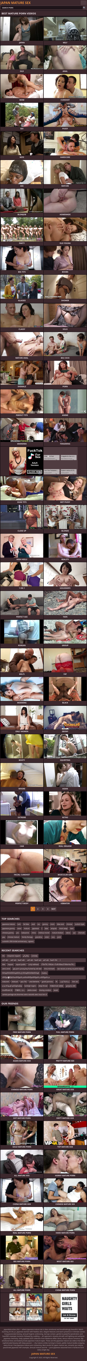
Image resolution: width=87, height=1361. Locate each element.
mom (52, 924)
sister (47, 937)
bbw (46, 928)
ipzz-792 (24, 981)
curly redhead (33, 964)
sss (38, 924)
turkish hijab (79, 924)
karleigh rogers (30, 986)
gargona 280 (70, 986)
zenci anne (6, 969)
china (34, 933)
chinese (69, 924)
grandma (38, 937)
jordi (59, 937)
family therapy (27, 937)
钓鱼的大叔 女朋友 (56, 986)
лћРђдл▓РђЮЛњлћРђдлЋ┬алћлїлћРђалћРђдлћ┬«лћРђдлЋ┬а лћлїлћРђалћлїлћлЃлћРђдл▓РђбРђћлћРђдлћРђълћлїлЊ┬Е (26, 977)
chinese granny (8, 933)
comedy (34, 956)
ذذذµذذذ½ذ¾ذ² (64, 981)
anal (33, 924)
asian (19, 928)
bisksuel (15, 981)
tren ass (75, 981)
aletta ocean (32, 990)
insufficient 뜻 (7, 990)
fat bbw (26, 924)
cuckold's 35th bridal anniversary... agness (18, 941)
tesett (56, 990)
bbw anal (60, 924)
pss (17, 933)
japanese (35, 928)
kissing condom (45, 990)
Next (53, 909)
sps (74, 933)
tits (3, 956)
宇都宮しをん (20, 990)
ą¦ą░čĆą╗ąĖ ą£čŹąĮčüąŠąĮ (12, 986)
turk (19, 924)
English (84, 2)
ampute (54, 928)
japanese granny (8, 928)
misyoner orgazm (13, 956)
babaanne (25, 933)
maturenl (5, 981)
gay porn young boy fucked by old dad (27, 969)
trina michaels (49, 969)
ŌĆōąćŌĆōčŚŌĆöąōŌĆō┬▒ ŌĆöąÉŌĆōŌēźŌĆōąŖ (20, 973)
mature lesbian (57, 933)
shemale (81, 933)
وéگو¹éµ (26, 956)
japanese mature (8, 924)
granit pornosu (47, 981)
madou (44, 973)
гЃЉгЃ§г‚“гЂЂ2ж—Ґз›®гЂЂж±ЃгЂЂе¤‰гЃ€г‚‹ (58, 964)
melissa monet (44, 933)
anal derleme (34, 981)
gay (3, 937)
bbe (3, 964)
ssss (53, 937)
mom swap (63, 928)
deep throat (43, 986)
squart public (21, 964)
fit (56, 981)
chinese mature (13, 937)
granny (45, 924)
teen (72, 928)
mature (26, 928)
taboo (68, 933)
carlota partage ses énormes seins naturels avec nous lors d (24, 994)
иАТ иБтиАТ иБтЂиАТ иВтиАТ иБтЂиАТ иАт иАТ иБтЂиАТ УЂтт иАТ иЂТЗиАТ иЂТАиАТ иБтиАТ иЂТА (32, 960)
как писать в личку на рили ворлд (70, 969)
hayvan (10, 964)
